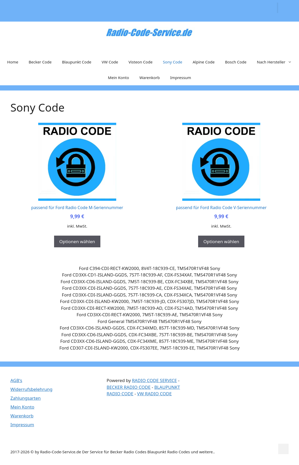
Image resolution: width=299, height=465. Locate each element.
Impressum (180, 77)
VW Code (110, 61)
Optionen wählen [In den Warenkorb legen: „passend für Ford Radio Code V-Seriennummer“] (221, 241)
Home (12, 61)
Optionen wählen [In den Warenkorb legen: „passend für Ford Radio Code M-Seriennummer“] (77, 241)
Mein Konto (118, 77)
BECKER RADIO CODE (129, 387)
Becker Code (40, 61)
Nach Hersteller (277, 62)
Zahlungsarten (25, 398)
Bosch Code (235, 61)
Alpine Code (203, 61)
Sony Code (172, 61)
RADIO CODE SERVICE (154, 380)
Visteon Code (140, 61)
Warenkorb (149, 77)
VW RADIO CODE (154, 394)
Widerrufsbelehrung (31, 389)
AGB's (16, 380)
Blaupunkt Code (76, 61)
